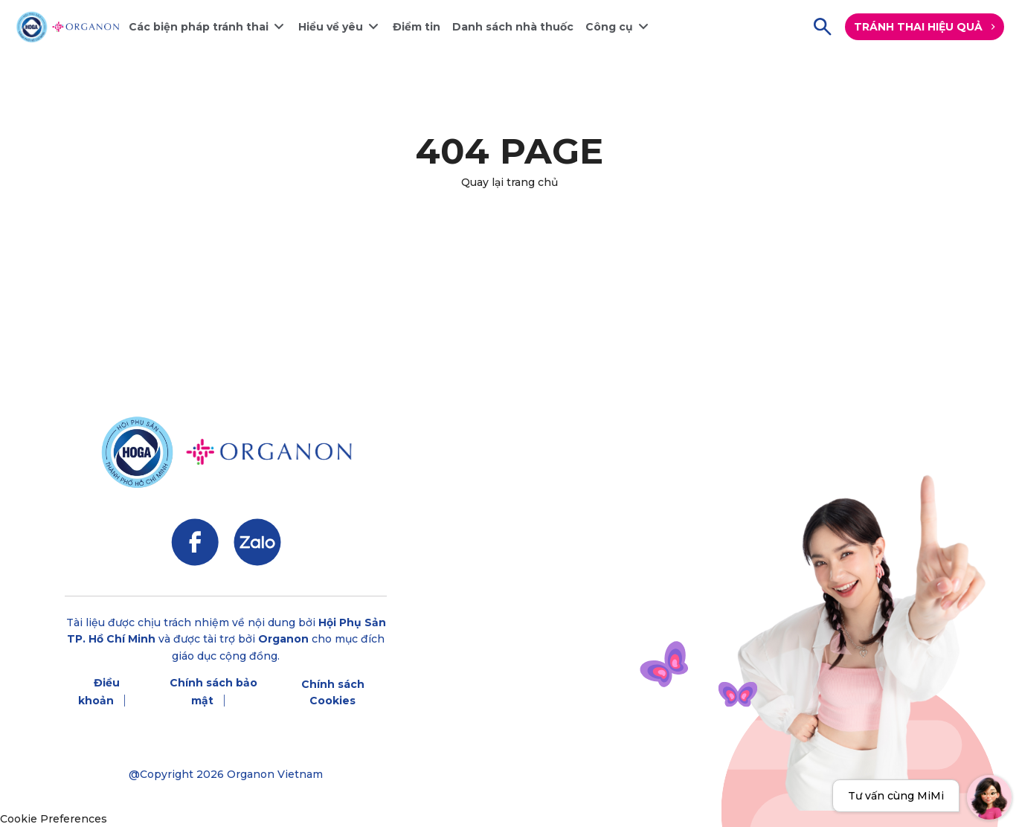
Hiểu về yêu (330, 26)
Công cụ (609, 26)
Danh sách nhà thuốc (512, 26)
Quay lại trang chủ (509, 182)
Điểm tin (416, 26)
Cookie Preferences (53, 819)
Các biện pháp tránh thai (199, 26)
